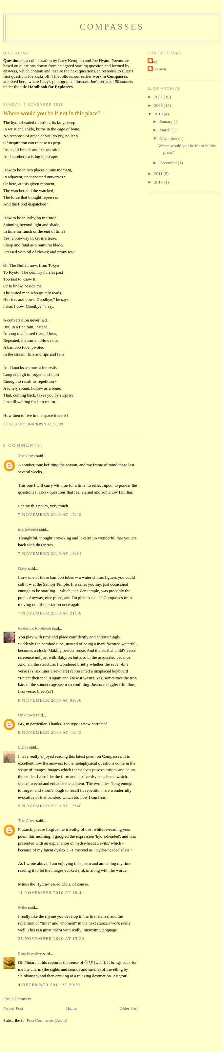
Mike (22, 907)
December (168, 162)
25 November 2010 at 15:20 (51, 938)
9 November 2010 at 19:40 (50, 805)
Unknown (26, 714)
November (168, 138)
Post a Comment (17, 998)
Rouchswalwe (30, 953)
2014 (159, 182)
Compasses (112, 26)
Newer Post (13, 1008)
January (166, 121)
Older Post (129, 1008)
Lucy (153, 61)
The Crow (26, 455)
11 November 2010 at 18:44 (51, 892)
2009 (159, 105)
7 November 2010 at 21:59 (50, 613)
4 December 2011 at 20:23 (49, 984)
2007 (159, 96)
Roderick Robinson (34, 628)
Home (71, 1008)
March (165, 129)
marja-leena (28, 529)
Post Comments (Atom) (47, 1020)
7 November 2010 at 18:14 (50, 553)
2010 (159, 113)
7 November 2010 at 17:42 (50, 514)
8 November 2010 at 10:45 (50, 732)
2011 (159, 173)
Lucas (23, 747)
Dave (22, 568)
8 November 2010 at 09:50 (50, 700)
